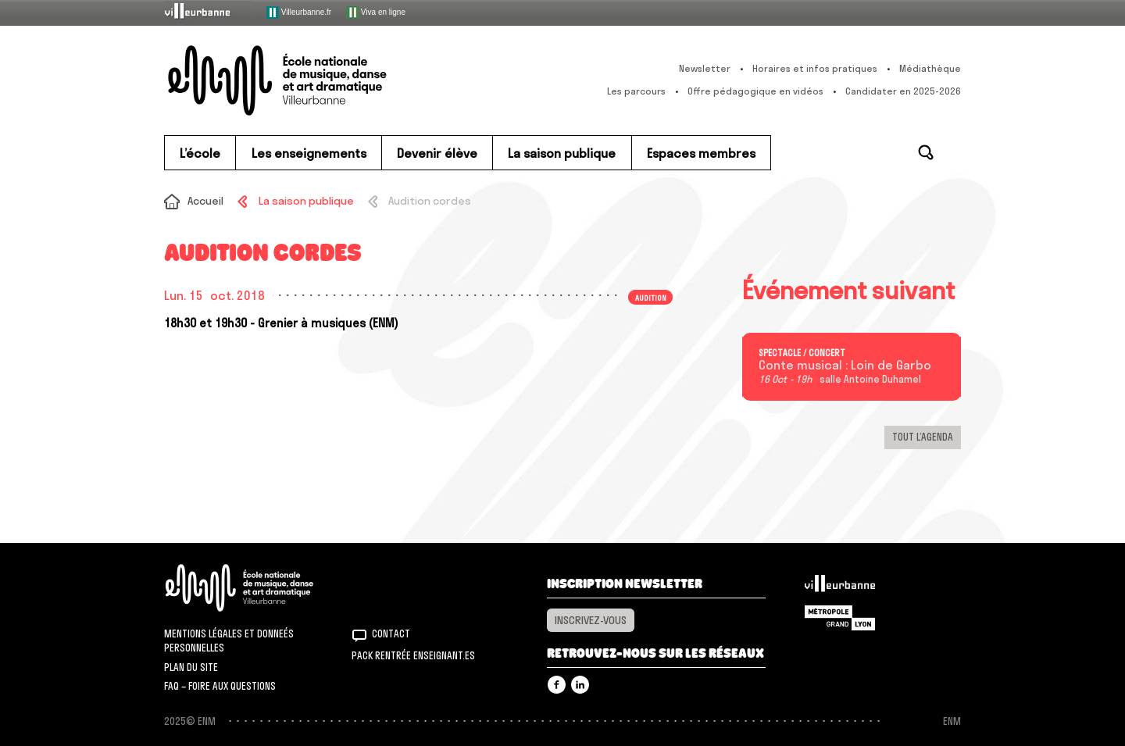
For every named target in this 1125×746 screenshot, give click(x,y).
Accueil (205, 201)
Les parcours (636, 91)
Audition (650, 297)
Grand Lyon (840, 617)
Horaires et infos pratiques (814, 68)
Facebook (556, 684)
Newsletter (704, 68)
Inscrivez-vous (591, 620)
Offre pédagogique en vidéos (755, 91)
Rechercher (926, 152)
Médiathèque (930, 68)
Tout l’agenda (922, 436)
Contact (391, 633)
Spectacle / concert (802, 353)
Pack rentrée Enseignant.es (413, 655)
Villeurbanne (840, 587)
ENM (259, 587)
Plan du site (191, 667)
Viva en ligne (375, 12)
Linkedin (580, 684)
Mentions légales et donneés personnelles (229, 640)
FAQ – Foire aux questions (220, 686)
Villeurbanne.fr (298, 12)
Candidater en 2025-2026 (903, 91)
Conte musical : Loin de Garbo (845, 365)
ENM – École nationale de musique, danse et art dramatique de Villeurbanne (308, 80)
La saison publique (306, 201)
